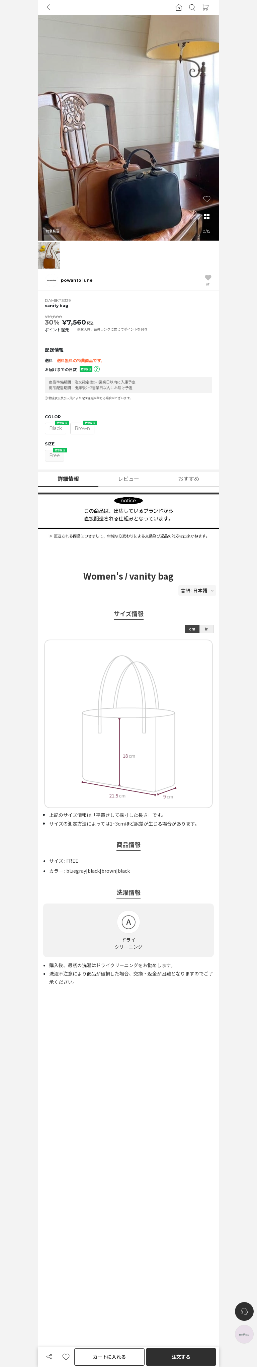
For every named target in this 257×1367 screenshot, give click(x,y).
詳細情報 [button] (68, 479)
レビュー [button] (128, 479)
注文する (181, 1357)
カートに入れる (109, 1357)
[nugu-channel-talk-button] (244, 1311)
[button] (192, 7)
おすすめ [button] (188, 479)
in (206, 628)
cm (192, 628)
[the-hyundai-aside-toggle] (244, 1334)
